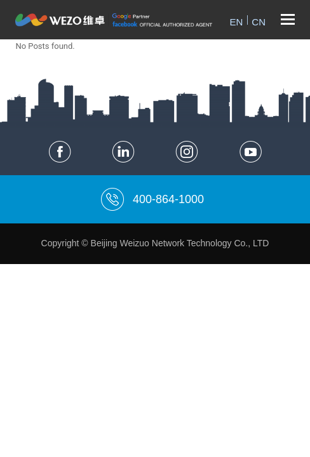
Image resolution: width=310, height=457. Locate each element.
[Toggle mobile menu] (288, 19)
